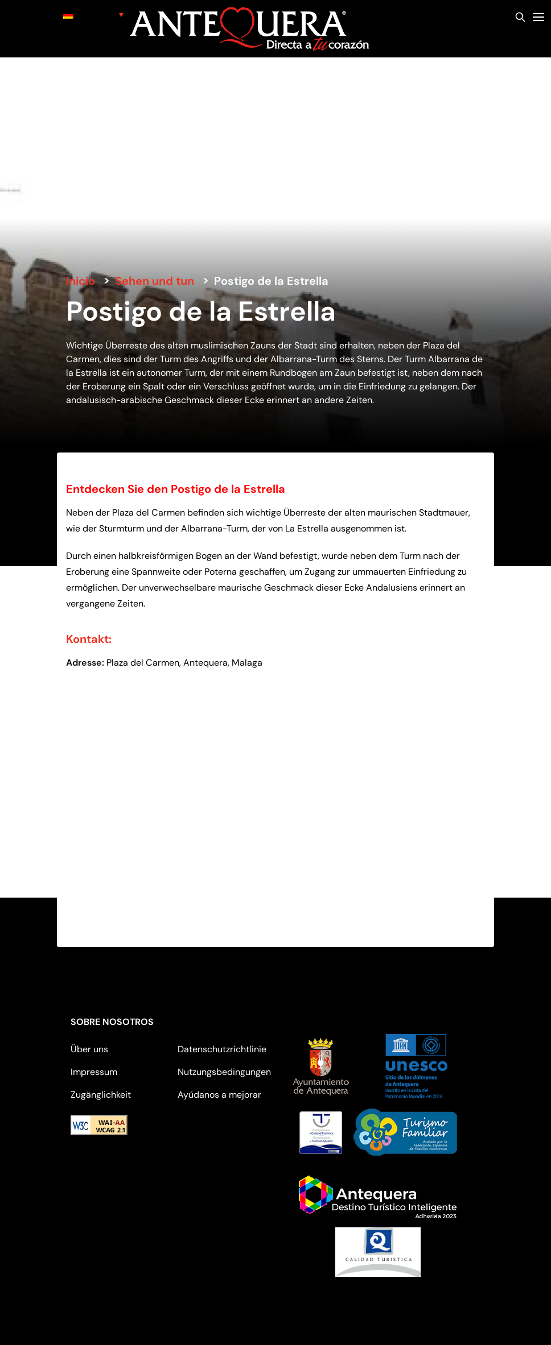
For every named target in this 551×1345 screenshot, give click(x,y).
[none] (93, 14)
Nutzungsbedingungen (224, 1072)
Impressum (94, 1072)
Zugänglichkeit (101, 1095)
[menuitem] (93, 14)
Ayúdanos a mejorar (219, 1095)
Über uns (89, 1049)
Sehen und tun (154, 280)
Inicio (80, 280)
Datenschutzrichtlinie (222, 1049)
